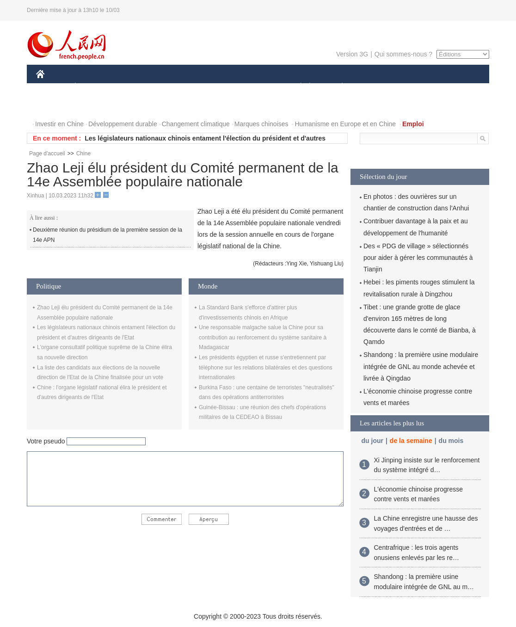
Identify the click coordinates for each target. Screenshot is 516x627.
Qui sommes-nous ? (403, 54)
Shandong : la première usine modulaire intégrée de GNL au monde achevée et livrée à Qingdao (420, 366)
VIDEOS (92, 106)
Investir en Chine (59, 124)
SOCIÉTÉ (296, 87)
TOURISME (414, 87)
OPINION (457, 87)
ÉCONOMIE (92, 87)
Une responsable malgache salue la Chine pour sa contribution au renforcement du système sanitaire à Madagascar (262, 337)
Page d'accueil (47, 153)
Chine (83, 153)
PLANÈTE (337, 87)
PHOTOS (55, 106)
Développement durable (122, 124)
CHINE (52, 87)
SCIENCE (213, 87)
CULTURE (255, 87)
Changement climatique (196, 124)
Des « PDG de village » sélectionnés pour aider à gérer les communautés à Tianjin (418, 257)
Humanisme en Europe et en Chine (345, 124)
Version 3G (352, 54)
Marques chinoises (261, 124)
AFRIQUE (173, 87)
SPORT (374, 87)
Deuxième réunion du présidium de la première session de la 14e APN (107, 235)
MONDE (134, 87)
